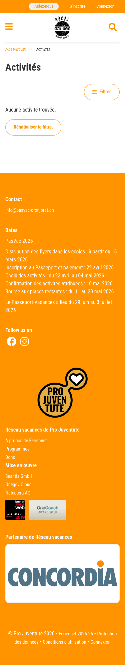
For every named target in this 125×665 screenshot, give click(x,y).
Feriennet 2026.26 (76, 634)
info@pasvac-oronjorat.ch (29, 210)
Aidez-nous (43, 6)
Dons (10, 457)
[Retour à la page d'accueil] (62, 27)
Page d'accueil (15, 49)
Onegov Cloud (18, 485)
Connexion (105, 6)
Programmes (17, 449)
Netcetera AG (17, 493)
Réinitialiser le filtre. (33, 127)
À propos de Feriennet (26, 441)
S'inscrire (77, 6)
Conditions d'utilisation (64, 642)
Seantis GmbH (18, 476)
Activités (43, 49)
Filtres (101, 92)
